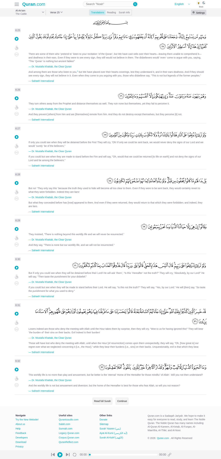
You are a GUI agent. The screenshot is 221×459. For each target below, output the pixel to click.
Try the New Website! (27, 419)
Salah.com (64, 424)
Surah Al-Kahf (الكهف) (111, 437)
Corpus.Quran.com (69, 437)
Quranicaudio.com (69, 419)
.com (33, 4)
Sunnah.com (66, 428)
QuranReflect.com (68, 442)
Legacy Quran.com (69, 433)
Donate (103, 419)
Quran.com (163, 438)
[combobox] (110, 4)
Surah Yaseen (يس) (110, 428)
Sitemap (103, 424)
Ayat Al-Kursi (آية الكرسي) (113, 433)
